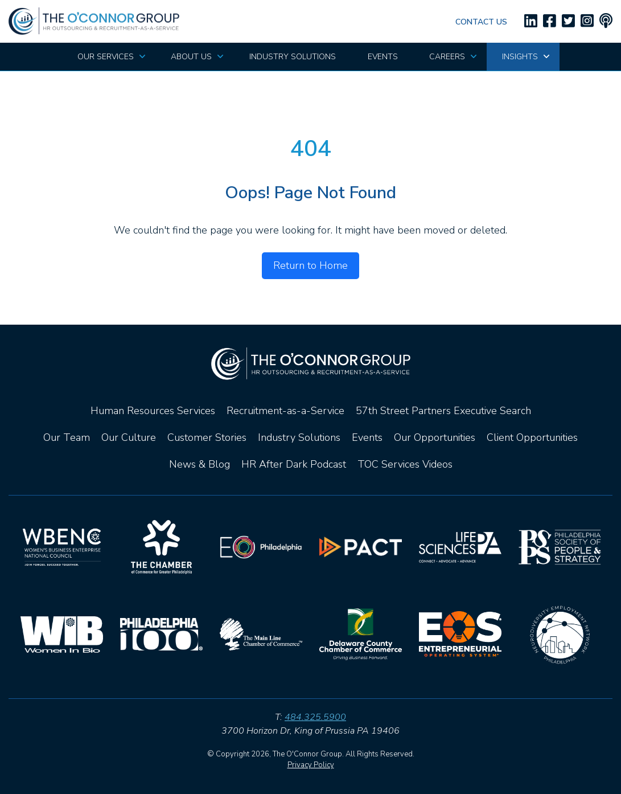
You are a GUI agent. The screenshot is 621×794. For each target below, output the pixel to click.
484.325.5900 (315, 717)
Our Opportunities (434, 437)
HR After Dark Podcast (293, 464)
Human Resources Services (153, 411)
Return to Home (310, 265)
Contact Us (481, 22)
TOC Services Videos (405, 464)
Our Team (66, 437)
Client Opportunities (532, 437)
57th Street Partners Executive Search (443, 411)
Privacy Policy (310, 765)
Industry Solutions (299, 437)
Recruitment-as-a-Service (285, 411)
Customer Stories (206, 437)
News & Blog (199, 464)
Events (367, 437)
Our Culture (128, 437)
